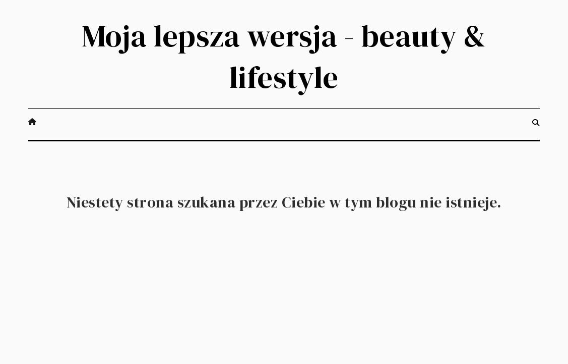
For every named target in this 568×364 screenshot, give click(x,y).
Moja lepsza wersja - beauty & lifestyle (284, 56)
